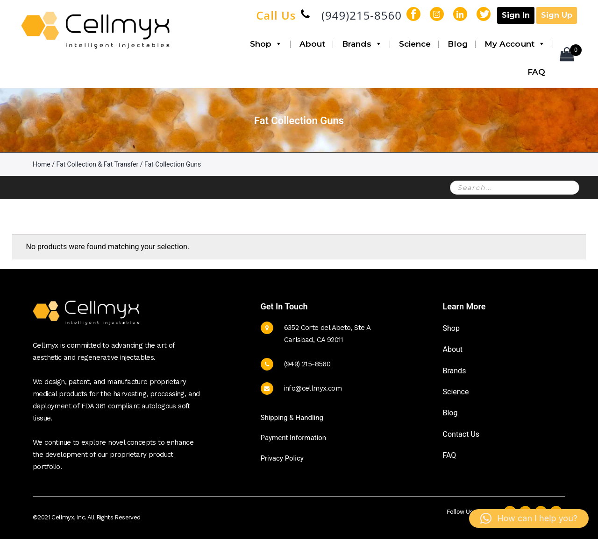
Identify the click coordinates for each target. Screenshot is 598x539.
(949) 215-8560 (307, 364)
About (312, 44)
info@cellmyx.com (313, 388)
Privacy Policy (282, 458)
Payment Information (293, 438)
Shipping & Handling (292, 417)
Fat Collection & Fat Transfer (97, 164)
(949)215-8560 (361, 15)
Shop (266, 44)
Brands (362, 44)
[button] (529, 518)
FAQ (536, 72)
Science (415, 44)
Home (41, 164)
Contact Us (461, 434)
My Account (514, 44)
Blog (457, 44)
